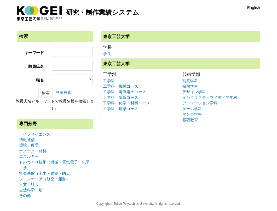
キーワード (34, 52)
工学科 (109, 81)
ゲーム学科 (192, 108)
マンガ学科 (192, 114)
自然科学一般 (31, 190)
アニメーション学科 (200, 103)
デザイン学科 (194, 91)
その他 (25, 195)
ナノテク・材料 (33, 151)
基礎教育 (190, 120)
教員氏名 (36, 66)
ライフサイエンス (34, 134)
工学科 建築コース (120, 108)
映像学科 (190, 86)
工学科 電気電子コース (124, 91)
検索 (45, 93)
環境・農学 (29, 145)
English (253, 7)
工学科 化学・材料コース (126, 103)
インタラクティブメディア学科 (209, 97)
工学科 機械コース (120, 86)
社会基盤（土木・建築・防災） (46, 173)
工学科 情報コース (120, 97)
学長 (107, 53)
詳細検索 (63, 92)
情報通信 (27, 139)
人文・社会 (29, 184)
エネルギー (29, 156)
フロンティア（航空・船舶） (44, 179)
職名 (40, 80)
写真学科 (190, 81)
